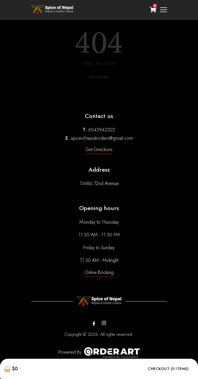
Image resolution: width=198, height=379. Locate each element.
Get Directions (99, 149)
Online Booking (99, 272)
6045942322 (101, 129)
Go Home (99, 77)
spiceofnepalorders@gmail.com (102, 138)
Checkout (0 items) (168, 369)
